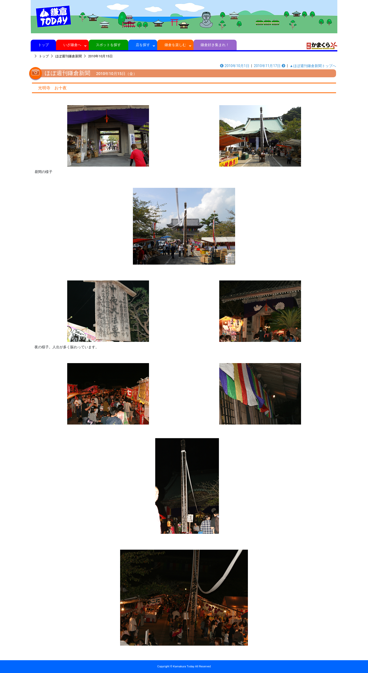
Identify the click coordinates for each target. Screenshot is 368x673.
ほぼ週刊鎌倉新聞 (68, 56)
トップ (43, 45)
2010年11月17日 (269, 66)
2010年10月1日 (234, 66)
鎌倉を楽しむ (175, 45)
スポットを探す (108, 45)
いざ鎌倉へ (72, 45)
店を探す (143, 45)
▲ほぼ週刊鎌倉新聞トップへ (313, 66)
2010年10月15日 (100, 56)
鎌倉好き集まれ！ (215, 45)
